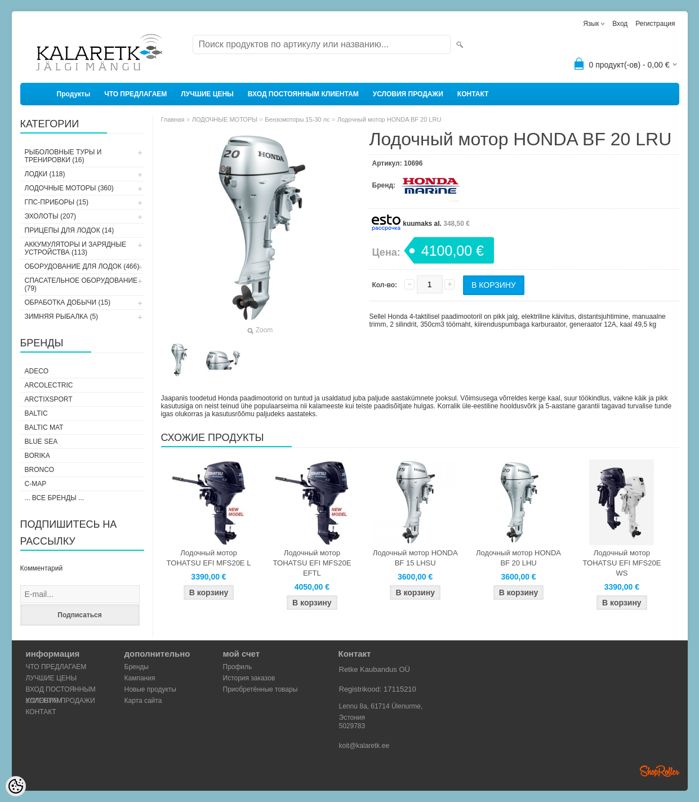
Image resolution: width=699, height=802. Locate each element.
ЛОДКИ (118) (45, 174)
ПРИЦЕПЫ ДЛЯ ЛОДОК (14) (69, 230)
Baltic (36, 413)
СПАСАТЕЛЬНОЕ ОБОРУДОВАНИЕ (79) (81, 284)
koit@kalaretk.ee (364, 746)
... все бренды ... (54, 498)
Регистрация (655, 24)
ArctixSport (49, 399)
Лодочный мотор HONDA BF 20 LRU (389, 119)
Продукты (74, 94)
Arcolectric (49, 385)
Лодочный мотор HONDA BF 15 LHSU (415, 558)
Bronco (40, 470)
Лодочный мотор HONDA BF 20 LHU (518, 558)
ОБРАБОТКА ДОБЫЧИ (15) (67, 302)
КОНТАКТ (473, 94)
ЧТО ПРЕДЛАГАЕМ (135, 94)
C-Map (36, 484)
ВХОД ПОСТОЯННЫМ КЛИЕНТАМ (303, 94)
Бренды (136, 667)
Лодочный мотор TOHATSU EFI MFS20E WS (621, 563)
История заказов (249, 678)
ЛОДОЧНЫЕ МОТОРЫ (224, 119)
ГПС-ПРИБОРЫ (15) (56, 202)
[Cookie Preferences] (16, 786)
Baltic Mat (44, 427)
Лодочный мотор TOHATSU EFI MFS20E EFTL (312, 563)
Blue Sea (41, 441)
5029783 (352, 726)
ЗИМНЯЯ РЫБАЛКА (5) (62, 316)
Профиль (237, 667)
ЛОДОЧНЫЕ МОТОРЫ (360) (69, 188)
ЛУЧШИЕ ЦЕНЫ (207, 94)
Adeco (37, 371)
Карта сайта (143, 701)
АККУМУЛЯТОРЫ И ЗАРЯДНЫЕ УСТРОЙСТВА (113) (76, 248)
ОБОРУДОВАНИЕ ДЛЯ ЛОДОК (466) (82, 266)
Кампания (139, 678)
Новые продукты (150, 689)
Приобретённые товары (260, 689)
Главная (173, 119)
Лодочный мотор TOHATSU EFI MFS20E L (209, 558)
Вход (619, 24)
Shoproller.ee (659, 771)
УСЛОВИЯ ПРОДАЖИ (408, 94)
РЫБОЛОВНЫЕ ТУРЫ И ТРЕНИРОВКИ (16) (63, 156)
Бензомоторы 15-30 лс (297, 119)
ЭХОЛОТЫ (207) (51, 216)
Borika (37, 456)
